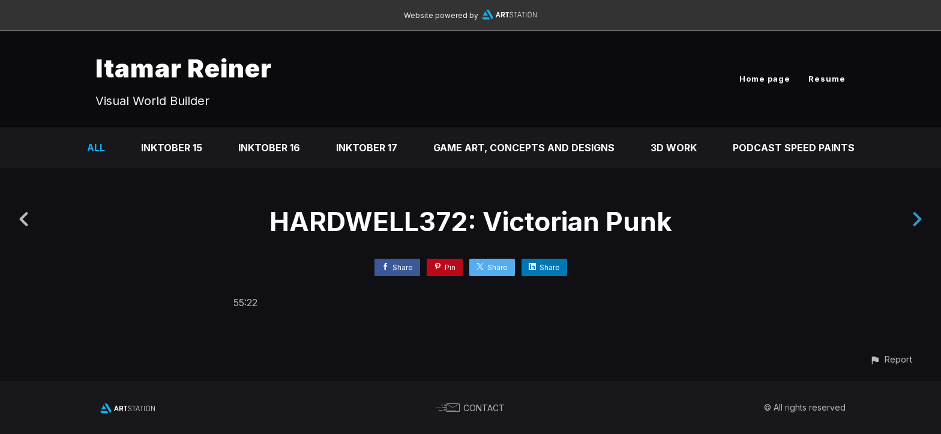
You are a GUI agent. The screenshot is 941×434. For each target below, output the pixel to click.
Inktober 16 (269, 148)
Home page (764, 78)
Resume (827, 78)
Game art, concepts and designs (524, 148)
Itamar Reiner (183, 68)
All (96, 148)
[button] (891, 359)
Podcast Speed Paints (794, 148)
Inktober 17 (366, 148)
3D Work (674, 148)
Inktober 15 (171, 148)
